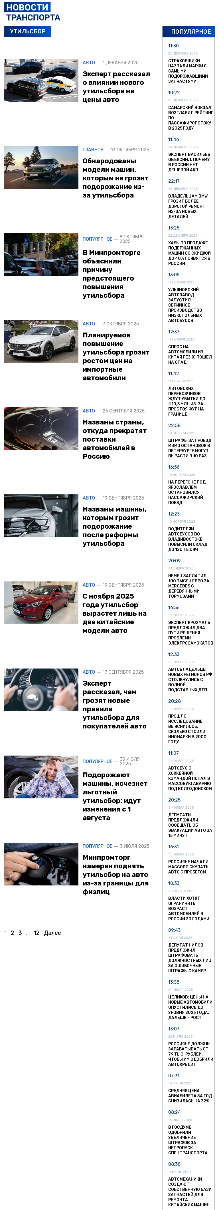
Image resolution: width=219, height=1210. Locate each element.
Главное (93, 150)
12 (37, 933)
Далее (52, 933)
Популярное (97, 239)
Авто (89, 63)
